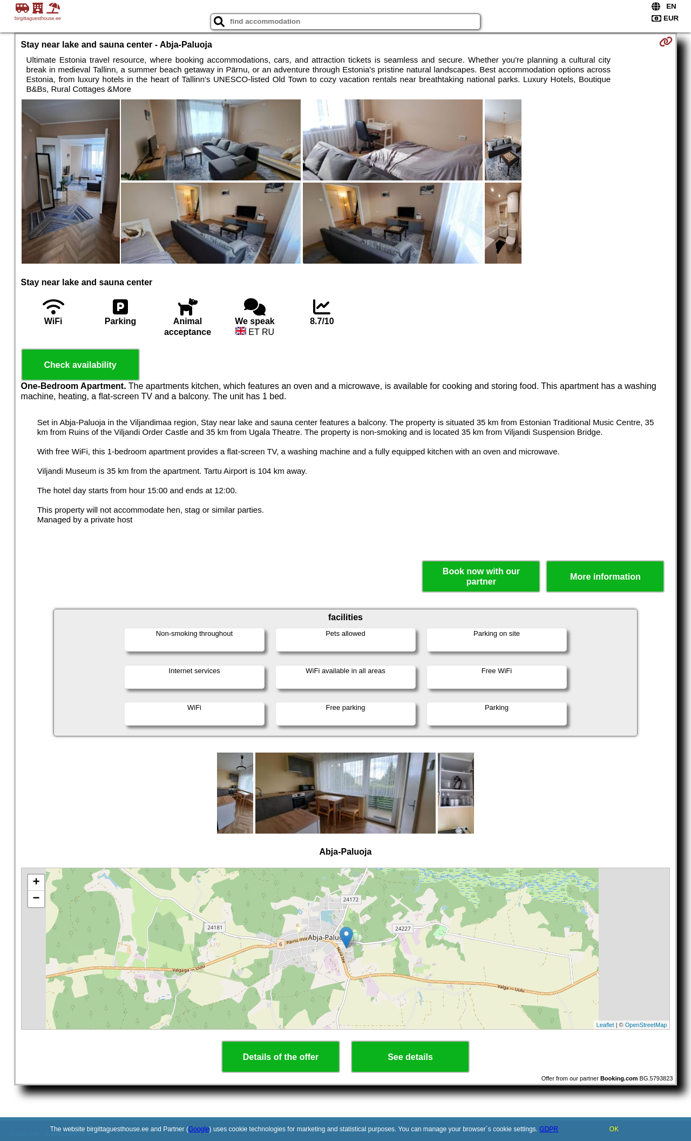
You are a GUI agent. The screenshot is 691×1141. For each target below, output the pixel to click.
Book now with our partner (481, 576)
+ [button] (35, 883)
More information (605, 576)
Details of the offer (281, 1057)
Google (198, 1129)
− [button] (35, 899)
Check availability (80, 365)
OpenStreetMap (646, 1025)
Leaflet (605, 1025)
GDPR (548, 1129)
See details (410, 1057)
